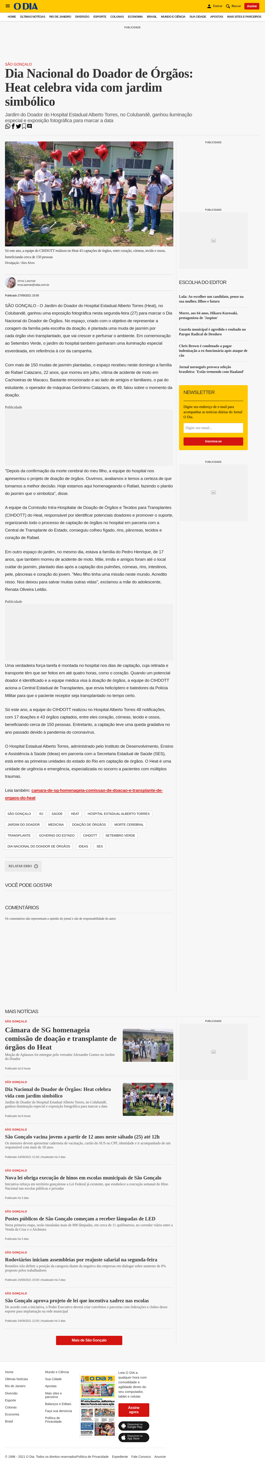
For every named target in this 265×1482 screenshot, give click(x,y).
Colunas (117, 16)
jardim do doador (23, 824)
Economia (135, 16)
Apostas (216, 16)
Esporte (99, 16)
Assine (252, 6)
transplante (19, 835)
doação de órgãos (89, 824)
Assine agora (134, 1410)
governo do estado (57, 835)
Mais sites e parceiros (244, 16)
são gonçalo (19, 814)
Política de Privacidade (53, 1419)
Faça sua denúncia (58, 1411)
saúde (57, 814)
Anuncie (160, 1456)
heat (75, 814)
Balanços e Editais (58, 1404)
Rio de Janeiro (60, 16)
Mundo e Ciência (173, 16)
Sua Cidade (197, 16)
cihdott (90, 835)
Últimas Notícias (32, 16)
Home (12, 16)
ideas (83, 846)
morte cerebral (129, 824)
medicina (56, 824)
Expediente (120, 1456)
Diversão (82, 16)
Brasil (152, 16)
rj (41, 814)
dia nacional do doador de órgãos (38, 846)
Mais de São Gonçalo (89, 1340)
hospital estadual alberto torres (119, 814)
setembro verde (120, 835)
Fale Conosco (141, 1456)
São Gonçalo (18, 64)
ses (99, 846)
